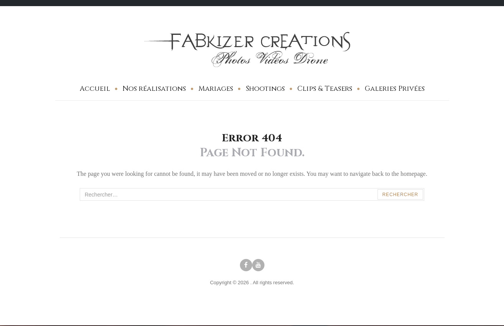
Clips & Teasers (324, 88)
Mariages (216, 88)
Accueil (95, 88)
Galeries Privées (395, 88)
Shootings (265, 88)
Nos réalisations (154, 88)
